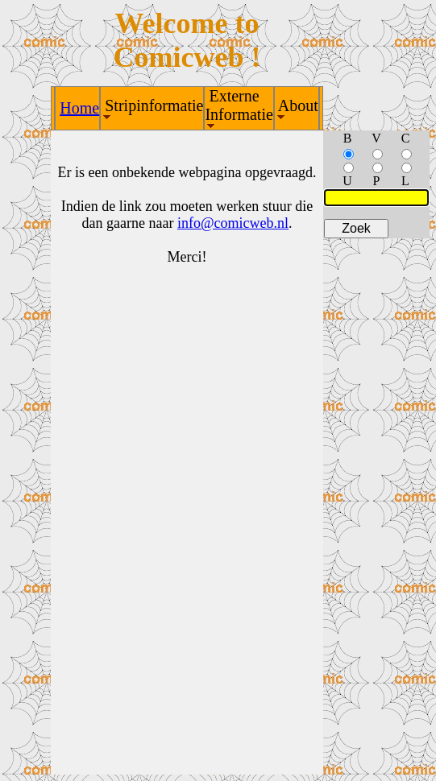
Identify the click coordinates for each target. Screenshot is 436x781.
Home (79, 108)
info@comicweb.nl (233, 223)
